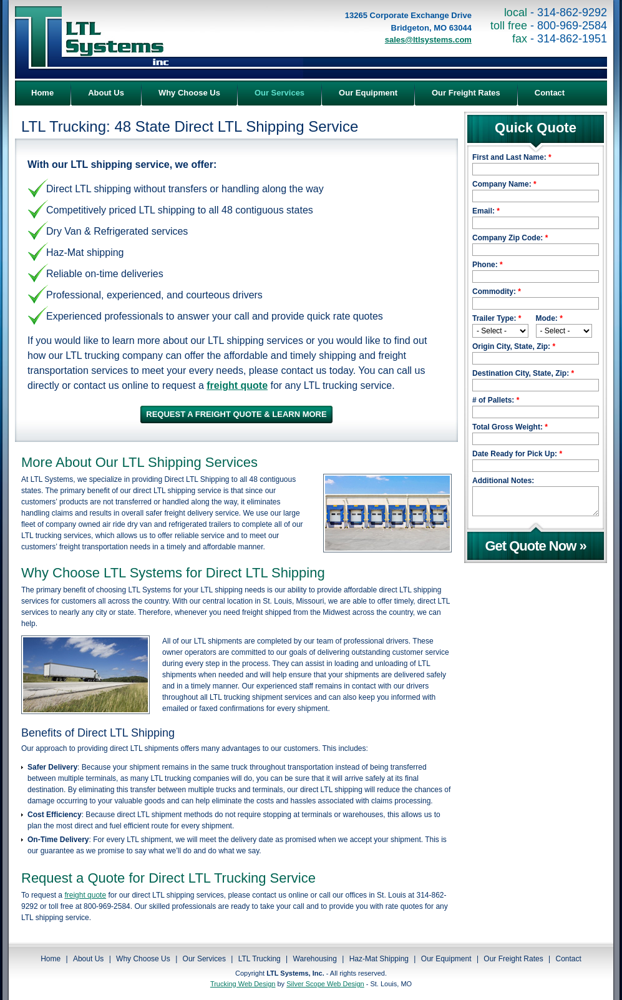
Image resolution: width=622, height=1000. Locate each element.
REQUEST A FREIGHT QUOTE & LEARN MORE (236, 414)
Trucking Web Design (243, 984)
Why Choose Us (143, 958)
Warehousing (315, 958)
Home (51, 958)
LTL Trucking (259, 958)
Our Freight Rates (513, 958)
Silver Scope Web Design (325, 984)
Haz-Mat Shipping (379, 958)
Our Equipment (446, 958)
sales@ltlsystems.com (428, 39)
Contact (568, 958)
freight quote (85, 895)
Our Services (204, 958)
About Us (88, 958)
